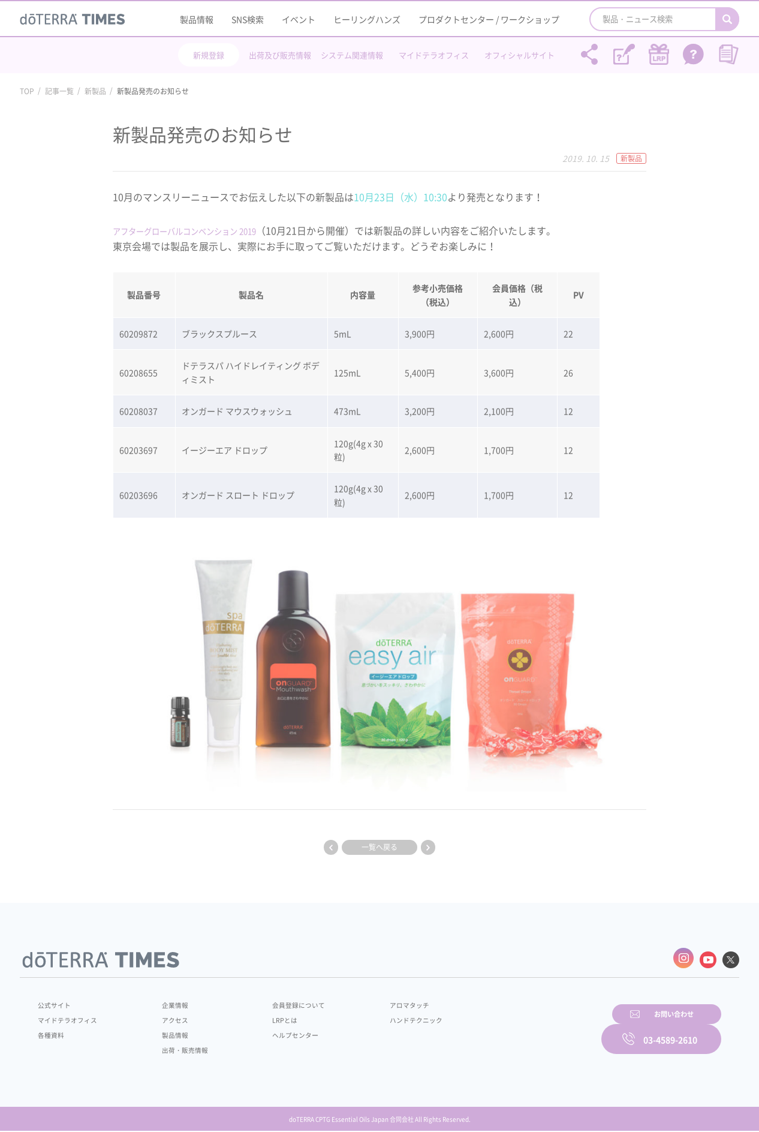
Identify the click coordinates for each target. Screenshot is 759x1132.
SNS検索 (247, 19)
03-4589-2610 (670, 1029)
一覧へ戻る (379, 847)
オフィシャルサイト (519, 55)
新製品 (95, 91)
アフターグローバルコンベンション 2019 (201, 230)
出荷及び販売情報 (280, 55)
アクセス (165, 1016)
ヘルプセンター (275, 1031)
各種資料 (52, 1031)
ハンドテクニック (385, 1016)
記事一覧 (59, 91)
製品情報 (196, 19)
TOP (27, 91)
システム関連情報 (352, 55)
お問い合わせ (532, 1029)
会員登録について (279, 1001)
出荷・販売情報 (176, 1046)
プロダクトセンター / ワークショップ (488, 19)
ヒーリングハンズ (366, 19)
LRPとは (264, 1016)
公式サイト (56, 1001)
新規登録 (208, 55)
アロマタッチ (377, 1001)
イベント (298, 19)
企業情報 (165, 1001)
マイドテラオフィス (434, 55)
